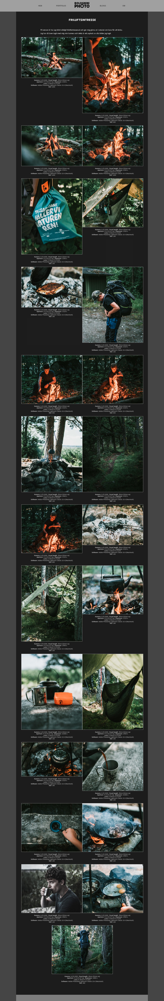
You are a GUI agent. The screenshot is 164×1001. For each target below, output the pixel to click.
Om (123, 6)
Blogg (103, 6)
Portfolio (61, 6)
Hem (40, 6)
